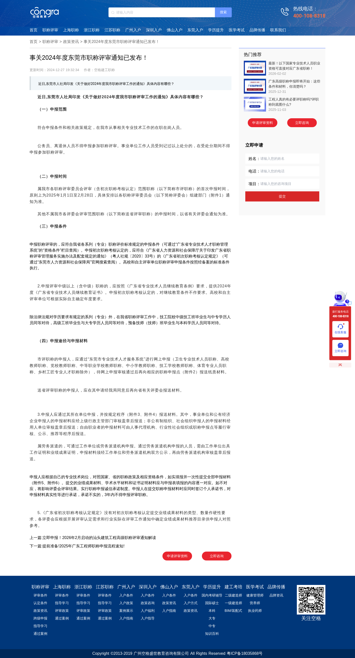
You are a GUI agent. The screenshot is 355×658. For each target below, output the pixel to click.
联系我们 (278, 30)
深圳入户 (154, 30)
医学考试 (237, 30)
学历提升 (216, 30)
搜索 (223, 12)
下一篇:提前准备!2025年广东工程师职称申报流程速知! (77, 546)
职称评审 (50, 30)
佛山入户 (174, 30)
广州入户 (133, 30)
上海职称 (71, 30)
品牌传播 (257, 30)
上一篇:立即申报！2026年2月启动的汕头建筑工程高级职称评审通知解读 (93, 538)
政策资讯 (71, 42)
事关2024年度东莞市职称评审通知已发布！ (122, 42)
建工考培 (233, 586)
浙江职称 (92, 30)
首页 (33, 30)
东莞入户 (195, 30)
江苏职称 (112, 30)
